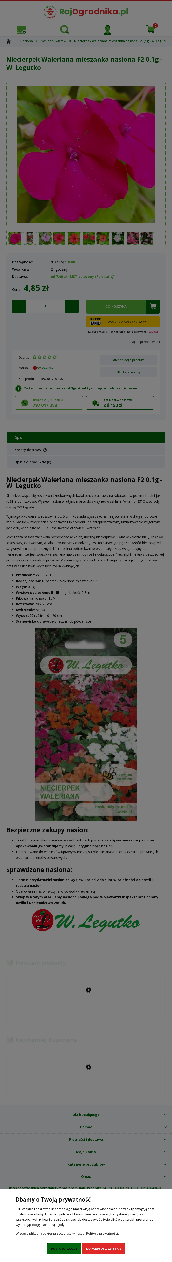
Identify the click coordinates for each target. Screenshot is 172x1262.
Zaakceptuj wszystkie (103, 1249)
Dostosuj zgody (64, 1249)
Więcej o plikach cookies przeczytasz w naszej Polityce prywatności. (67, 1233)
